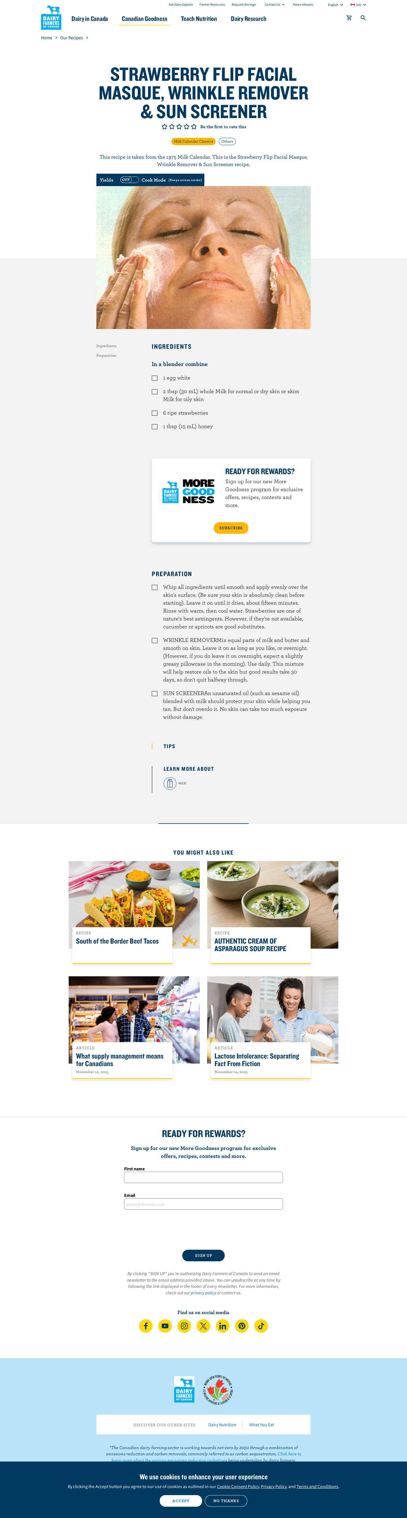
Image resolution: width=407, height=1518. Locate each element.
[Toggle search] (363, 18)
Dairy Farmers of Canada (51, 17)
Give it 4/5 (186, 126)
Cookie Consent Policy (238, 1486)
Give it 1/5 (164, 126)
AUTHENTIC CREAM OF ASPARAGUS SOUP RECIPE (250, 945)
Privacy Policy (273, 1486)
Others (227, 141)
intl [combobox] (358, 5)
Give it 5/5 (194, 126)
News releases (303, 4)
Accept (181, 1501)
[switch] (160, 180)
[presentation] (203, 1230)
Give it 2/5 (172, 126)
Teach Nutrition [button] (206, 18)
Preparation (106, 355)
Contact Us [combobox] (272, 4)
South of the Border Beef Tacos (117, 941)
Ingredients (106, 345)
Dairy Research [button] (256, 18)
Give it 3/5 (179, 126)
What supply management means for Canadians (119, 1060)
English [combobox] (333, 5)
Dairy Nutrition (222, 1424)
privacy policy (203, 1292)
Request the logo (244, 4)
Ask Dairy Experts (181, 4)
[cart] (349, 18)
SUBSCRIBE (231, 528)
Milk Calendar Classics (193, 141)
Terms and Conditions (317, 1486)
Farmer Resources (212, 4)
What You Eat (261, 1424)
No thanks (226, 1501)
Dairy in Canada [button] (94, 18)
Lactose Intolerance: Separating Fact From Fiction (257, 1060)
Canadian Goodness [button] (150, 18)
